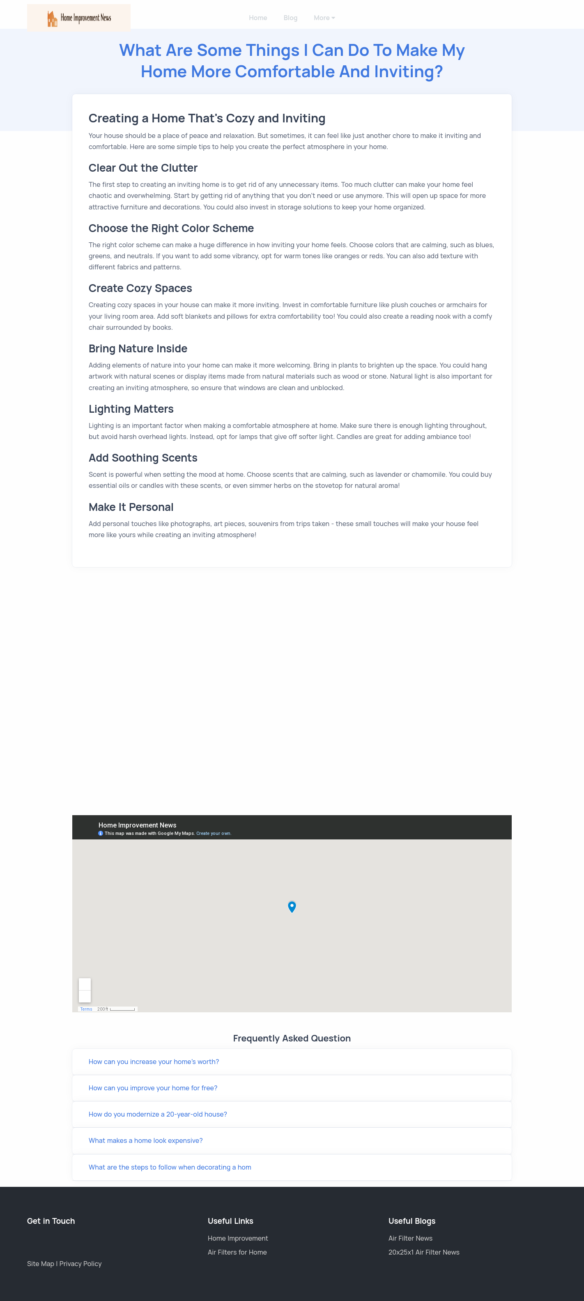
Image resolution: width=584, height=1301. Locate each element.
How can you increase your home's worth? (154, 1061)
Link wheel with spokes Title (292, 913)
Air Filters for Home (237, 1252)
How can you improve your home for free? (153, 1087)
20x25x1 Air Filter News (424, 1252)
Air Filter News (410, 1238)
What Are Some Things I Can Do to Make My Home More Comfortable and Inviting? (292, 60)
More (324, 17)
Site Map (41, 1263)
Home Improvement (238, 1238)
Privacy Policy (81, 1263)
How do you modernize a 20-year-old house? (158, 1114)
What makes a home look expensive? (146, 1140)
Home (258, 17)
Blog (291, 17)
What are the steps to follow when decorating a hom (170, 1167)
